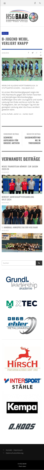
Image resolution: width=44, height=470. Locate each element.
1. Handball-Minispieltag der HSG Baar (20, 227)
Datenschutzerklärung (14, 453)
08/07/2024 (5, 203)
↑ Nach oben (22, 466)
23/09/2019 (5, 53)
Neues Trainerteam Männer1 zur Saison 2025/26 (20, 168)
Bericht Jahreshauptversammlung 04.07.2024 (18, 198)
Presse (5, 33)
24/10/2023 (5, 230)
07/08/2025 (5, 172)
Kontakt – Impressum (14, 450)
